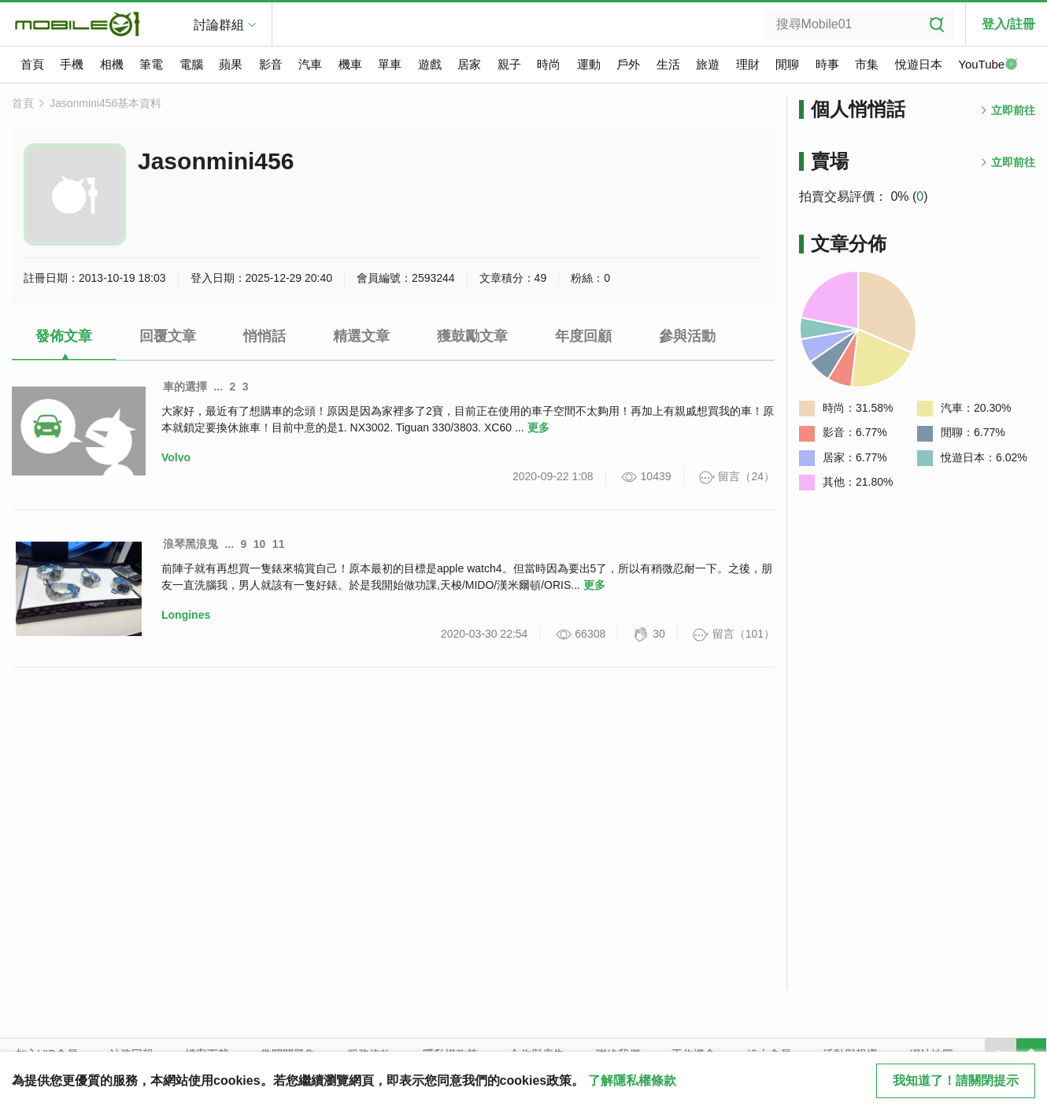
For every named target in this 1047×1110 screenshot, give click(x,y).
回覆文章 (167, 336)
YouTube (988, 65)
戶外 (628, 64)
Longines (185, 615)
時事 (827, 64)
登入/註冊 (1008, 24)
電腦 (191, 64)
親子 (509, 64)
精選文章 (361, 336)
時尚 (548, 64)
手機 (71, 64)
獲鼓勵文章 (472, 336)
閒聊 (787, 64)
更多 (538, 427)
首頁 (32, 64)
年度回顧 (583, 336)
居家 (469, 64)
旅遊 (708, 64)
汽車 (310, 64)
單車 (389, 64)
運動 (589, 64)
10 (259, 544)
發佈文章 (63, 336)
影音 (271, 64)
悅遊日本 (918, 64)
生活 (668, 64)
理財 (748, 64)
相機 (112, 64)
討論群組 (219, 24)
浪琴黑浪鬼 (190, 544)
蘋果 (230, 64)
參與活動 (687, 336)
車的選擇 (185, 386)
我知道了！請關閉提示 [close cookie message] (956, 1080)
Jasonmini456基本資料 (105, 103)
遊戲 (430, 64)
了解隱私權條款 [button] (632, 1080)
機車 (350, 64)
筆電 (151, 64)
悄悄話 (264, 336)
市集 (867, 64)
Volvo (176, 457)
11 (278, 544)
